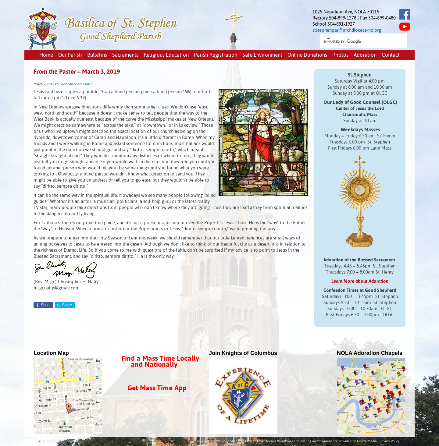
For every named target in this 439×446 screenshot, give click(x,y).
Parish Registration (215, 55)
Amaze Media (367, 441)
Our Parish (70, 55)
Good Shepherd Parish (76, 84)
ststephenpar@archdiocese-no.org (346, 30)
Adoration (365, 55)
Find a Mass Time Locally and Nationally (160, 361)
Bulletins (97, 55)
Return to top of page (58, 441)
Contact (391, 55)
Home (46, 55)
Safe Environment (262, 55)
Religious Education (166, 55)
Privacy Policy (389, 441)
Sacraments (125, 55)
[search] (358, 41)
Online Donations (307, 55)
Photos (340, 55)
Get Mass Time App (157, 388)
